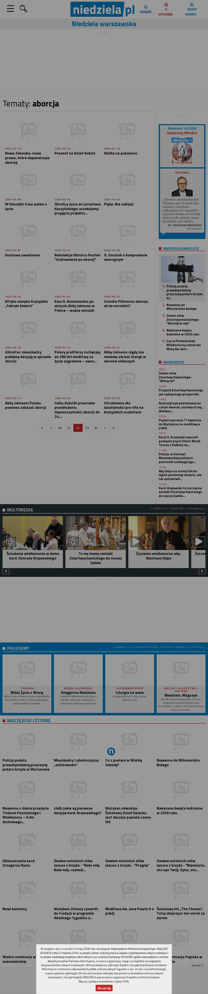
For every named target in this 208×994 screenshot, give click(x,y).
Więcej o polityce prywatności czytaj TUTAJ (104, 981)
